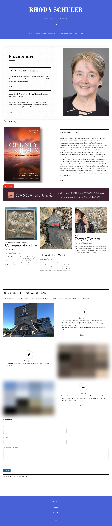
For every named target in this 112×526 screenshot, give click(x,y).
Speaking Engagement (21, 241)
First (4, 432)
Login (56, 519)
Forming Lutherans (40, 34)
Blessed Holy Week (52, 254)
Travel (77, 235)
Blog (76, 34)
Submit (7, 469)
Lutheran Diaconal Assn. (65, 34)
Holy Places (8, 241)
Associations (51, 34)
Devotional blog (44, 251)
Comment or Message (10, 446)
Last (37, 432)
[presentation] (16, 466)
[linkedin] (56, 23)
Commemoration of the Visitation (20, 246)
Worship (57, 251)
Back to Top (56, 500)
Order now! (9, 186)
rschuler (8, 252)
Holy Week (52, 251)
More (10, 86)
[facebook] (54, 23)
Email (5, 437)
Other (81, 34)
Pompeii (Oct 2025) (87, 238)
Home (30, 34)
